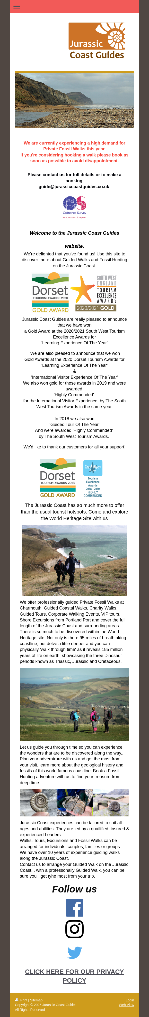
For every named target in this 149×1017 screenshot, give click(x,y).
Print (21, 1000)
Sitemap (36, 1000)
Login (130, 1000)
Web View (126, 1005)
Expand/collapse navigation (74, 6)
